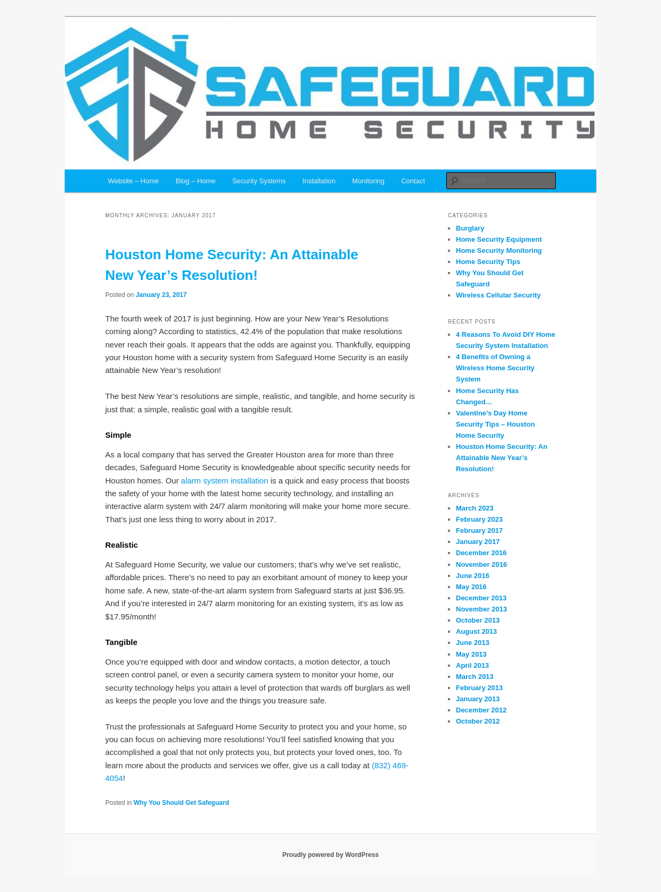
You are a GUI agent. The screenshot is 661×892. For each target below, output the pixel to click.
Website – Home (133, 181)
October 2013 (477, 620)
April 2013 (472, 665)
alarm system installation (224, 480)
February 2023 (479, 519)
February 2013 (479, 688)
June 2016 (472, 576)
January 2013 (477, 699)
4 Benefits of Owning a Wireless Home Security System (495, 368)
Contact (413, 181)
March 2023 (475, 508)
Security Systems (258, 181)
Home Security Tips (488, 262)
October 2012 (477, 721)
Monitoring (368, 181)
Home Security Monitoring (499, 250)
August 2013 (476, 631)
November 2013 (481, 609)
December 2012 (481, 710)
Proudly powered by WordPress (330, 855)
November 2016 (481, 564)
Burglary (470, 228)
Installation (318, 181)
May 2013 (471, 654)
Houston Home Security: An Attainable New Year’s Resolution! (501, 458)
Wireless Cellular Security (498, 295)
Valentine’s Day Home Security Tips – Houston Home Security (495, 424)
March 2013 (475, 677)
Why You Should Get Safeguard (181, 802)
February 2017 (479, 530)
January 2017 (477, 542)
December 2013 (481, 598)
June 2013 (472, 643)
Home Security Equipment (499, 239)
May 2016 (471, 587)
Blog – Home (196, 181)
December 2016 (481, 553)
